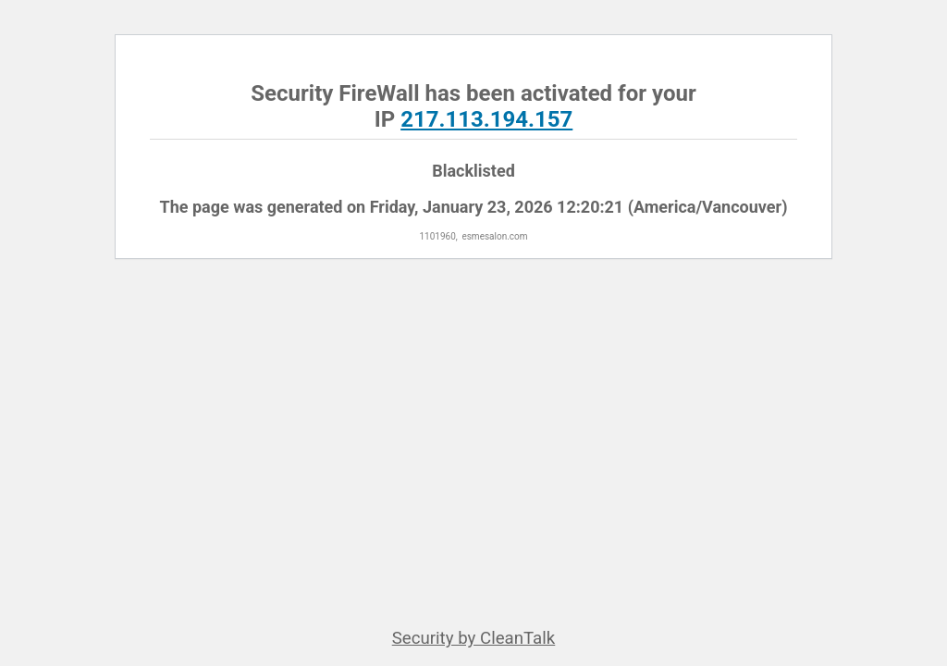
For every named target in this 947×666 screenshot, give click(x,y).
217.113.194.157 (486, 119)
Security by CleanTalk (474, 638)
